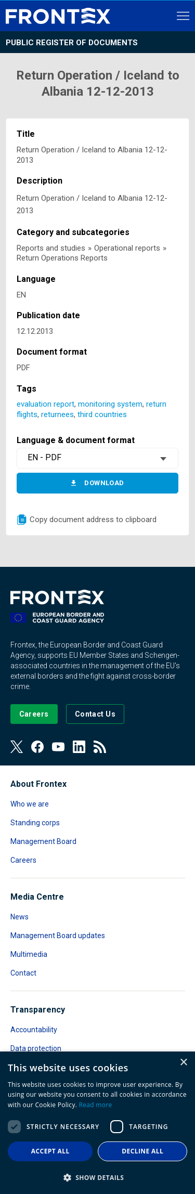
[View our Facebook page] (37, 747)
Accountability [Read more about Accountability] (33, 1030)
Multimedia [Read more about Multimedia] (28, 954)
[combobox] (97, 458)
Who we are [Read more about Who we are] (29, 804)
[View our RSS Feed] (100, 747)
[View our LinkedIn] (79, 747)
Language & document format (76, 440)
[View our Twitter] (16, 747)
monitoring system (110, 404)
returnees (57, 414)
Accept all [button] (50, 1151)
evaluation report (45, 404)
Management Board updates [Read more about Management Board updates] (57, 935)
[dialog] (97, 1123)
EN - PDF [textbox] (44, 457)
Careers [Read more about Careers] (23, 860)
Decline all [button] (142, 1151)
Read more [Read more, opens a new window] (95, 1104)
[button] (97, 1177)
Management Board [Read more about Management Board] (43, 841)
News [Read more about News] (19, 917)
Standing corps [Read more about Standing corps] (35, 823)
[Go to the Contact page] (95, 714)
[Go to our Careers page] (34, 714)
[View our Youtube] (58, 747)
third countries (102, 414)
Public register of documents (72, 42)
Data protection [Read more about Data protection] (35, 1048)
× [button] (183, 1063)
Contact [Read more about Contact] (23, 973)
